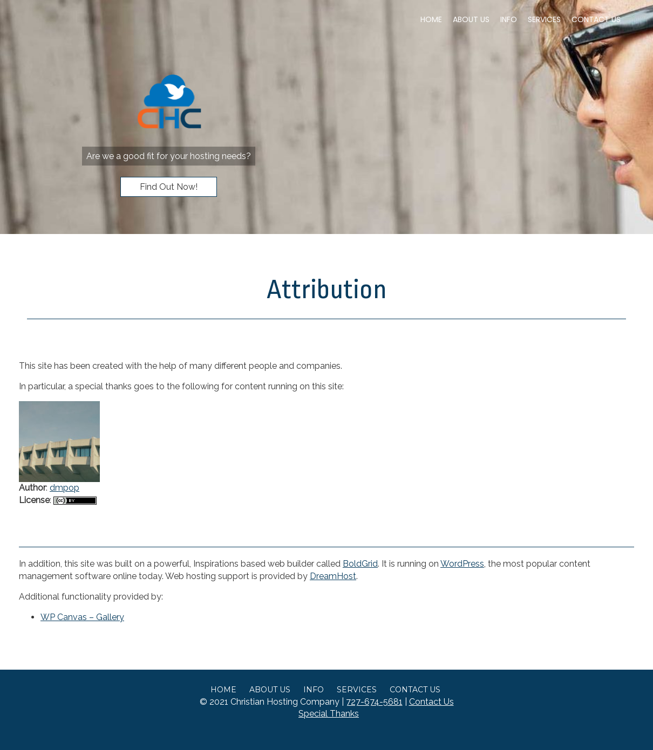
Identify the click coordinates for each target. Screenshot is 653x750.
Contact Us (596, 19)
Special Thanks (328, 713)
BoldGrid (360, 564)
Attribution (327, 289)
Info (508, 19)
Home (431, 19)
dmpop (64, 488)
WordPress (462, 564)
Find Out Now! (169, 187)
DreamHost (333, 576)
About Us (471, 19)
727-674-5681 (374, 702)
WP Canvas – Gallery (82, 617)
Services (544, 19)
